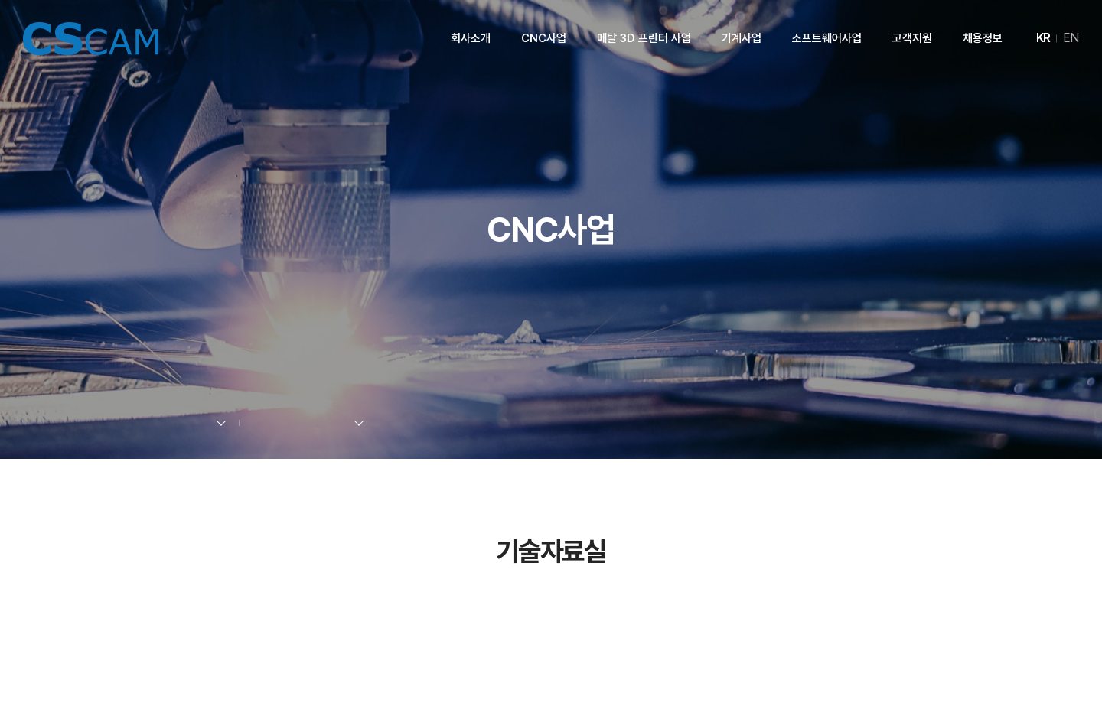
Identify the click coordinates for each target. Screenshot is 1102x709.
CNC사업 (543, 38)
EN (1071, 38)
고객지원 (912, 38)
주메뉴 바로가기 (0, 0)
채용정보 (983, 38)
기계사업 (741, 38)
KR (1043, 38)
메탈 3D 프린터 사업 (644, 38)
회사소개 (471, 38)
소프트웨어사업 (827, 38)
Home (97, 423)
